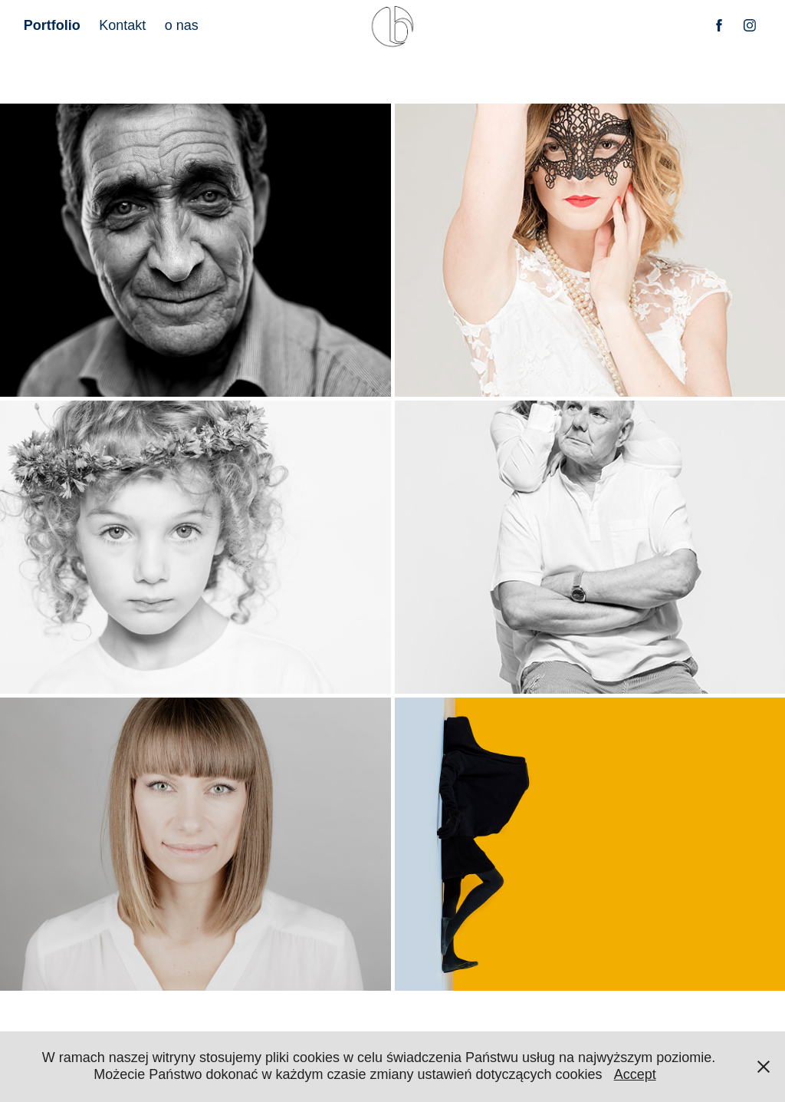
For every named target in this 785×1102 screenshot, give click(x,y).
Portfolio (52, 25)
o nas (182, 25)
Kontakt (122, 25)
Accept (635, 1074)
